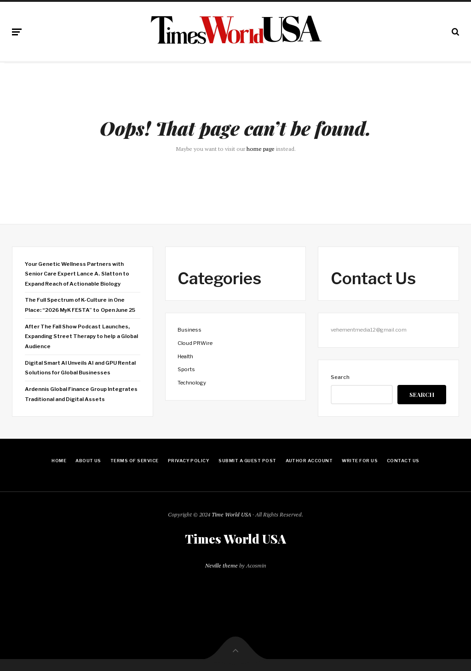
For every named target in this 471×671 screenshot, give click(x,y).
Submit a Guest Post (247, 460)
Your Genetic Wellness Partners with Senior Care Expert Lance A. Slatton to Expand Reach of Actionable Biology (77, 274)
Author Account (309, 460)
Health (185, 356)
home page (261, 149)
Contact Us (403, 460)
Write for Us (360, 460)
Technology (192, 382)
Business (189, 330)
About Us (88, 460)
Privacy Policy (189, 460)
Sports (186, 369)
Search (340, 377)
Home (59, 460)
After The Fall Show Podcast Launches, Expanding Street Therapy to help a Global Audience (81, 336)
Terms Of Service (134, 460)
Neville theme (221, 565)
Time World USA (231, 514)
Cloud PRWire (195, 343)
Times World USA (235, 539)
